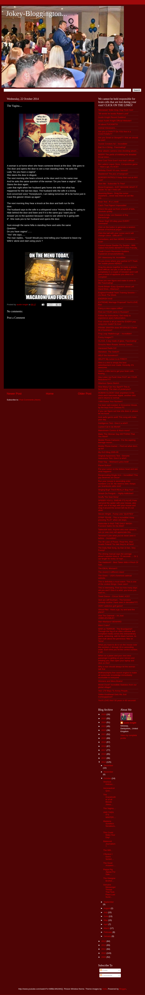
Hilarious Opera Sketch (108, 383)
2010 (103, 953)
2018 (103, 746)
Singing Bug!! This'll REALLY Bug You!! (116, 490)
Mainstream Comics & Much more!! (114, 430)
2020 (103, 738)
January (108, 936)
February (108, 932)
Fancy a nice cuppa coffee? (110, 308)
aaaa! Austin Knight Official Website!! (115, 121)
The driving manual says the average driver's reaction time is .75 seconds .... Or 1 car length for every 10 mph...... (118, 556)
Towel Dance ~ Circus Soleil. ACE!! (114, 596)
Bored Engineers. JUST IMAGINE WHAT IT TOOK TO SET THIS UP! (117, 188)
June (106, 916)
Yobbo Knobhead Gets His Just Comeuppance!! (112, 695)
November (108, 772)
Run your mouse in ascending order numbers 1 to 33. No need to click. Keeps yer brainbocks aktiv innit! (116, 483)
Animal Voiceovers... (107, 128)
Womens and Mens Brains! (110, 681)
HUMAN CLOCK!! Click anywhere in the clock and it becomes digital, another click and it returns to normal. (117, 395)
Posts (104, 970)
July (106, 912)
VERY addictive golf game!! (110, 606)
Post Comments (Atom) (29, 400)
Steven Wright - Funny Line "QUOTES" (116, 514)
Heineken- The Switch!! (108, 352)
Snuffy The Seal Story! (108, 497)
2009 (103, 957)
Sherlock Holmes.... (109, 783)
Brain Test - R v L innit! (108, 202)
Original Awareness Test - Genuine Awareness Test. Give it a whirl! (113, 457)
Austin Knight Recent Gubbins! (112, 117)
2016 (103, 754)
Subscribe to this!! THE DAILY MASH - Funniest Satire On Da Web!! (115, 524)
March (107, 928)
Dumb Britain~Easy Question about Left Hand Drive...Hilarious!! (116, 287)
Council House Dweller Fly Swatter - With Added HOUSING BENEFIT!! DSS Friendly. (117, 246)
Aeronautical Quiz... (109, 789)
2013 (103, 941)
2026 (103, 714)
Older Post (84, 393)
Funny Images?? (105, 337)
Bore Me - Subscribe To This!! (111, 183)
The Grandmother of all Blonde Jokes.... (109, 799)
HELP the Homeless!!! (108, 355)
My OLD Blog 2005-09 (108, 452)
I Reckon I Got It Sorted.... (108, 856)
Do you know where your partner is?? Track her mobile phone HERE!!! (117, 262)
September (109, 902)
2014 (103, 762)
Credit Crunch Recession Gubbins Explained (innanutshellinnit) (113, 252)
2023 (103, 726)
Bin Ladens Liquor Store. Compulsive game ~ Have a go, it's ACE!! (117, 165)
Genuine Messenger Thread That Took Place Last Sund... (109, 891)
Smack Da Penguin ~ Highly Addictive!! (116, 493)
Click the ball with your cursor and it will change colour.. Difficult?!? (116, 234)
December (108, 765)
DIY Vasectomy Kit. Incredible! (112, 257)
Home (49, 393)
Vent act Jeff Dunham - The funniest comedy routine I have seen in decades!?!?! (118, 601)
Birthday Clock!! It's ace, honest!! (113, 170)
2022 (103, 730)
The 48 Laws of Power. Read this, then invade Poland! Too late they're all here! (116, 543)
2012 (103, 945)
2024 (103, 722)
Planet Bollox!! (104, 465)
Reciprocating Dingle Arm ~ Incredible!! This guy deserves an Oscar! (118, 476)
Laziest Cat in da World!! (109, 427)
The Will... (107, 850)
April (106, 924)
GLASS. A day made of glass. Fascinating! (117, 341)
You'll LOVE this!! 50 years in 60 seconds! (117, 700)
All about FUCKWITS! (108, 124)
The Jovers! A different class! (111, 572)
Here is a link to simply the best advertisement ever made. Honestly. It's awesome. (116, 365)
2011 (103, 949)
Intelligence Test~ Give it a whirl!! (113, 423)
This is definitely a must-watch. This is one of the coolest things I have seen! (117, 583)
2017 (103, 750)
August (107, 908)
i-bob (104, 989)
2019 (103, 742)
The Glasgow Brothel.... (109, 879)
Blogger (122, 989)
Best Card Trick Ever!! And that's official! (116, 160)
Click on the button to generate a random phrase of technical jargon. (116, 228)
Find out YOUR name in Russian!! (113, 312)
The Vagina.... (109, 808)
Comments (106, 975)
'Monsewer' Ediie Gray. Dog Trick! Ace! (115, 110)
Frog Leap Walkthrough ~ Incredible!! (115, 334)
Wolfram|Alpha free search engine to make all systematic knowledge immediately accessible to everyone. (117, 675)
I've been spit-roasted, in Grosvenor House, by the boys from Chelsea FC (117, 406)
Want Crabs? (104, 625)
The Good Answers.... (109, 864)
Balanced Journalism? (109, 843)
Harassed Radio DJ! (107, 348)
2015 (103, 758)
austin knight (130, 723)
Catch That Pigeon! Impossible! (112, 205)
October (108, 778)
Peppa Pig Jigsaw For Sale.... (109, 871)
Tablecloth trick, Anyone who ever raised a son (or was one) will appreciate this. (117, 530)
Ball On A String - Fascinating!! (112, 147)
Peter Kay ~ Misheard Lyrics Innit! (113, 462)
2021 (103, 734)
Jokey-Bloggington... (36, 14)
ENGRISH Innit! (105, 299)
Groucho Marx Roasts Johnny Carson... (116, 344)
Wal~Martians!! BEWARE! (110, 622)
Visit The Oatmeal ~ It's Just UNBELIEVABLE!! (111, 616)
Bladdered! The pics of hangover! (113, 174)
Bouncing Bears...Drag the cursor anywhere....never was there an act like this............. (116, 195)
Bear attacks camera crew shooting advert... (118, 151)
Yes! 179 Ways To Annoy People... (113, 691)
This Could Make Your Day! (109, 834)
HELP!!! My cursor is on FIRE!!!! (112, 359)
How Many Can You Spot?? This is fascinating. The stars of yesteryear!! (114, 388)
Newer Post (14, 393)
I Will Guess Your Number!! (110, 401)
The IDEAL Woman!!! (107, 568)
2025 (103, 718)
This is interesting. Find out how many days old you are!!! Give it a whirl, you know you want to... (117, 590)
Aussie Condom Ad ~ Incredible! (112, 144)
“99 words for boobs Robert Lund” (113, 113)
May (106, 920)
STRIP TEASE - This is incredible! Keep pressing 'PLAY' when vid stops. (116, 518)
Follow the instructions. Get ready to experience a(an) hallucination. (114, 316)
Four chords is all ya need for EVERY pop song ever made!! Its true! (117, 322)
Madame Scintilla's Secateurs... (109, 825)
